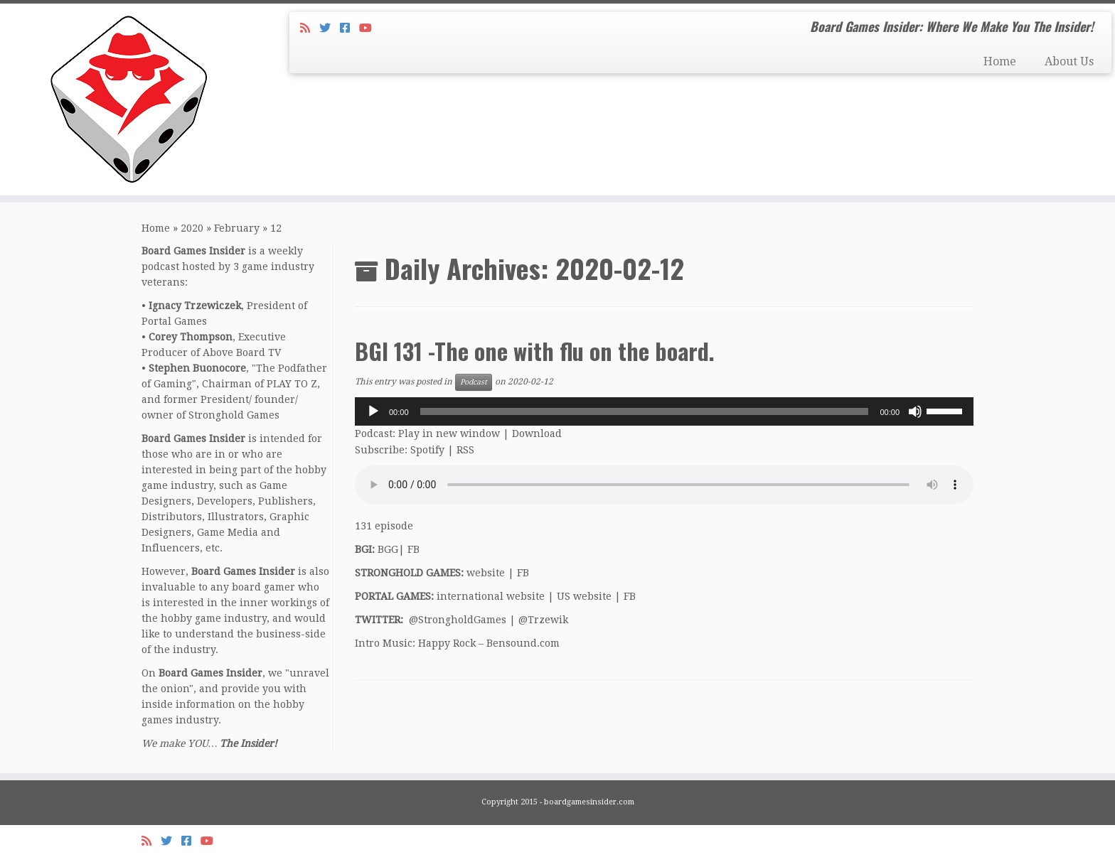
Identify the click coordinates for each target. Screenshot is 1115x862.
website (485, 572)
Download (537, 433)
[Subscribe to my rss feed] (309, 28)
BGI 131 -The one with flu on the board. (535, 350)
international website (491, 596)
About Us (1069, 61)
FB (413, 549)
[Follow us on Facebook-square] (349, 28)
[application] (664, 411)
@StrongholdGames (457, 619)
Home (999, 61)
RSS (465, 450)
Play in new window (449, 433)
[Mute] (915, 411)
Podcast (473, 382)
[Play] (373, 411)
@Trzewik (543, 619)
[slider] (644, 411)
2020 (192, 228)
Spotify (427, 450)
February (237, 228)
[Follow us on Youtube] (370, 28)
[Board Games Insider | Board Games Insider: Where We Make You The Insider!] (128, 99)
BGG (388, 549)
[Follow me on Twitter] (329, 28)
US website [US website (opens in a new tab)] (584, 596)
